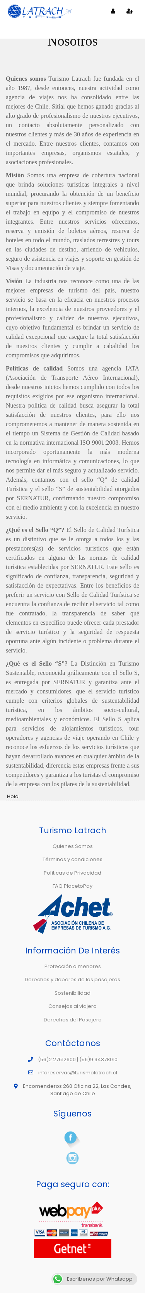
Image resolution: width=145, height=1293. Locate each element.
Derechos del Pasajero (73, 1019)
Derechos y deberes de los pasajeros (72, 979)
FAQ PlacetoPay (72, 886)
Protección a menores (72, 966)
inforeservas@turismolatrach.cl (77, 1072)
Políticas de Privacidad (72, 873)
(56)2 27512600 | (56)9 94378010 (78, 1059)
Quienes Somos (73, 846)
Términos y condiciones (72, 859)
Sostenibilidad (72, 993)
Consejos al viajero (72, 1006)
